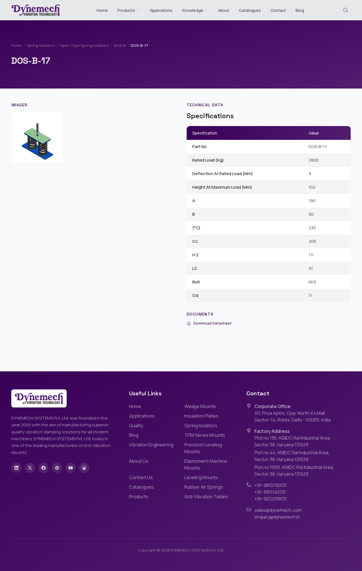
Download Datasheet (209, 323)
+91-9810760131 (270, 485)
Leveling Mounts (201, 477)
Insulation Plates (201, 416)
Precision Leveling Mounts (203, 448)
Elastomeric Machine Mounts (205, 464)
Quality (136, 425)
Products (126, 10)
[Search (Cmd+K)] (346, 10)
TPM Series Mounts (204, 435)
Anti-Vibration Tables (206, 496)
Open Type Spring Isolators (84, 45)
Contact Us (141, 477)
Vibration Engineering (151, 445)
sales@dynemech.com (278, 510)
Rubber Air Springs (203, 487)
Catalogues (250, 10)
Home (102, 10)
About (223, 10)
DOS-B (120, 45)
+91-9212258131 (270, 499)
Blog (300, 10)
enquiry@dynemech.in (277, 517)
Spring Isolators (41, 45)
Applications (161, 10)
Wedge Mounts (200, 406)
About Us (138, 461)
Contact (278, 10)
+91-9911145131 (270, 492)
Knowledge (195, 10)
